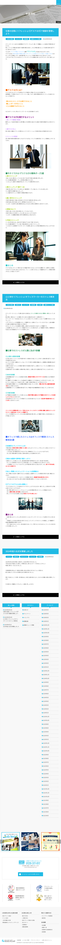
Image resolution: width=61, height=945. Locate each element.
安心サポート (25, 922)
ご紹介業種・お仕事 (7, 920)
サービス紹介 (5, 918)
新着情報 (26, 39)
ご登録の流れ (25, 918)
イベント (9, 556)
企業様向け (30, 874)
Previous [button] (2, 842)
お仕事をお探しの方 (27, 913)
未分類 (39, 305)
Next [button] (59, 842)
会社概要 (44, 925)
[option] (11, 841)
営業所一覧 (44, 927)
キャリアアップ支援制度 (47, 916)
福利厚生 (44, 918)
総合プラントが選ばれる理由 (28, 920)
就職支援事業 (25, 927)
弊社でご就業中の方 (46, 913)
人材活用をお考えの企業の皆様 (10, 913)
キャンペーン (24, 556)
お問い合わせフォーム (47, 940)
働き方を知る (25, 916)
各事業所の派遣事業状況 (47, 929)
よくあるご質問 (26, 940)
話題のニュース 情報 (35, 39)
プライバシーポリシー (35, 940)
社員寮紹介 (24, 924)
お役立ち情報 (10, 39)
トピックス (18, 39)
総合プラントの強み (7, 916)
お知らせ (18, 305)
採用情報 (44, 932)
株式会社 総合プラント (8, 2)
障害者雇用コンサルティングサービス (11, 922)
